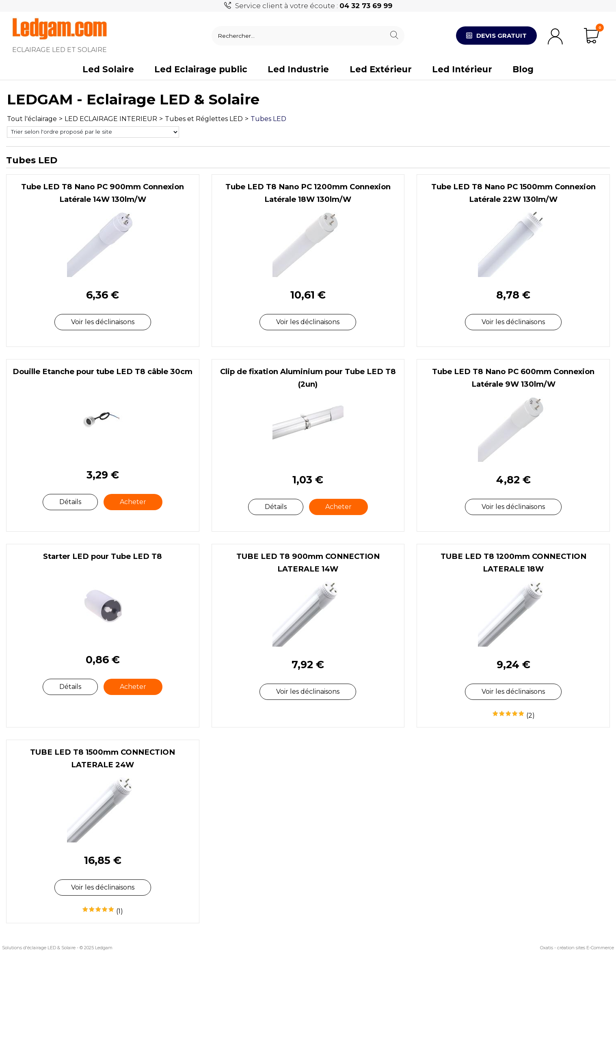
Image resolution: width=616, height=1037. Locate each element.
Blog (523, 69)
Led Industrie (298, 69)
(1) (119, 911)
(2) (530, 715)
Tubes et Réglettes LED (204, 119)
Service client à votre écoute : (313, 6)
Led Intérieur (462, 69)
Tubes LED (268, 119)
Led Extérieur (381, 69)
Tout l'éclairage (32, 119)
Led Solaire (108, 69)
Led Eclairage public (200, 69)
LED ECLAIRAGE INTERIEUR (111, 119)
